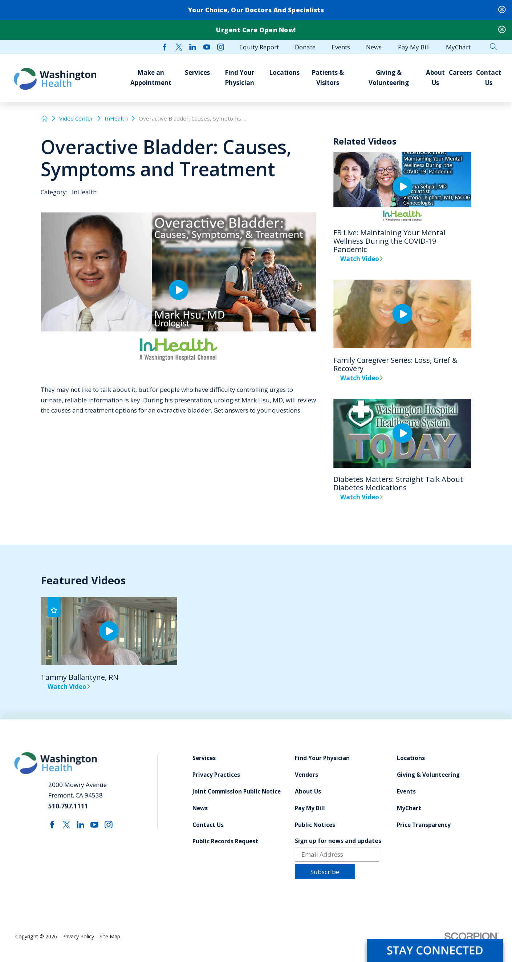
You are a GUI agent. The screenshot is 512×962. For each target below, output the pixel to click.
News (200, 808)
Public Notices (315, 824)
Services (204, 758)
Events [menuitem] (341, 47)
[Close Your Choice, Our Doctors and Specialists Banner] (502, 10)
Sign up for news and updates (338, 841)
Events (406, 791)
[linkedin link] (192, 47)
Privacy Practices (216, 774)
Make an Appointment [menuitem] (150, 77)
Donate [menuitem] (305, 47)
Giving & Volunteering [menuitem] (389, 77)
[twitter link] (178, 47)
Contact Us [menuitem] (488, 77)
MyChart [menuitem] (458, 47)
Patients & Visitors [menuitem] (328, 77)
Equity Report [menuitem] (259, 47)
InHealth (116, 118)
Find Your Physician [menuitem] (239, 77)
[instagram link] (220, 47)
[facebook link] (164, 47)
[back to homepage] (44, 118)
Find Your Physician (322, 758)
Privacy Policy (78, 936)
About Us (308, 791)
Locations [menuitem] (284, 72)
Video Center (76, 118)
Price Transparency (424, 824)
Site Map (109, 936)
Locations (411, 758)
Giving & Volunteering (428, 774)
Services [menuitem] (197, 72)
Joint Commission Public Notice (236, 791)
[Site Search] (493, 46)
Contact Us (208, 824)
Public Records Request (225, 841)
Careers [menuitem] (460, 72)
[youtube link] (206, 47)
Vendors (306, 774)
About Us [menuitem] (435, 77)
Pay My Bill (310, 808)
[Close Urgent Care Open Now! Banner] (502, 30)
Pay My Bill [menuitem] (414, 47)
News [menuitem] (374, 47)
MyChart (409, 808)
